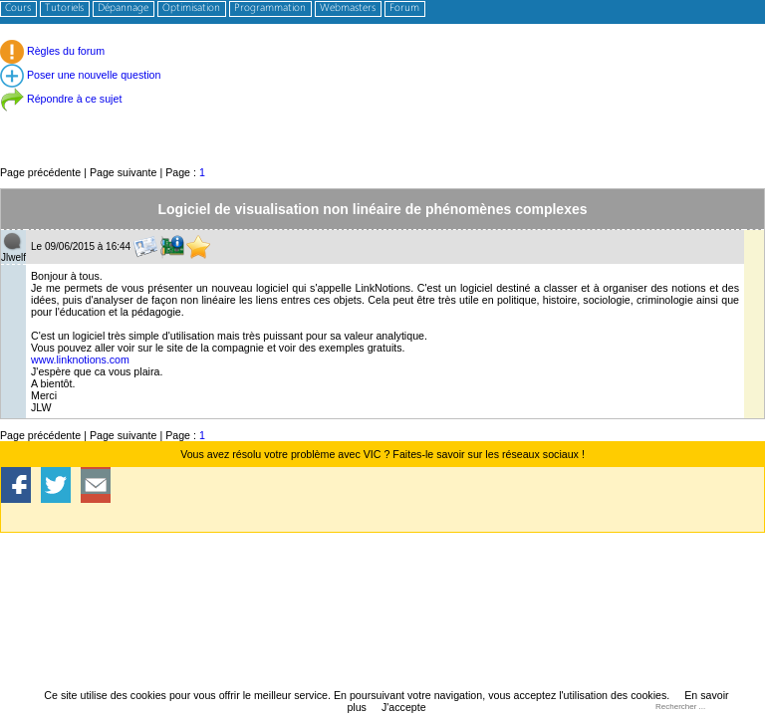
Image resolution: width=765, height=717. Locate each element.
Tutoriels (64, 8)
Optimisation (191, 8)
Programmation (270, 8)
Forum (404, 8)
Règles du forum (52, 51)
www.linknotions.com (80, 359)
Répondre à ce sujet (61, 99)
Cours (18, 8)
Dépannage (123, 8)
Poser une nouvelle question (80, 75)
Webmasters (348, 8)
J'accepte (404, 707)
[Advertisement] (382, 119)
